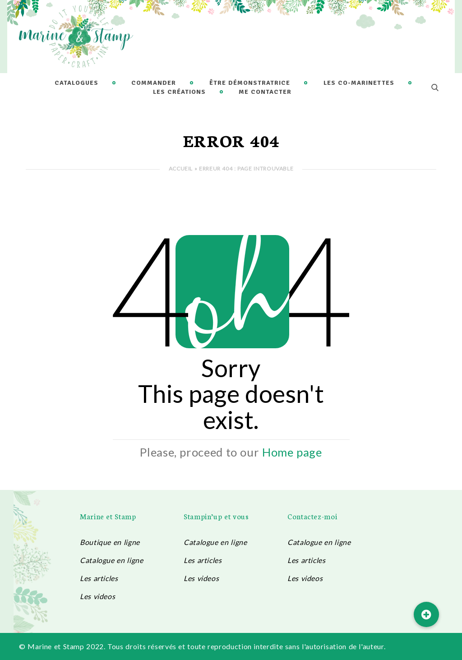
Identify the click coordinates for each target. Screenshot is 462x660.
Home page (292, 452)
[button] (426, 614)
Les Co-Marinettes (358, 83)
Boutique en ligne (110, 542)
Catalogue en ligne (111, 560)
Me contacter (265, 92)
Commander (153, 83)
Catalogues (76, 83)
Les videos (97, 596)
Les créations (179, 92)
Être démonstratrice (249, 83)
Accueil (181, 168)
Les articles (99, 578)
